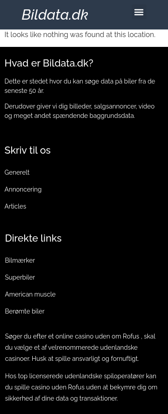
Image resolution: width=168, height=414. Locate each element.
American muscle (30, 294)
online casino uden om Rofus (97, 336)
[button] (139, 11)
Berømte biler (24, 311)
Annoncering (23, 189)
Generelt (17, 172)
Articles (15, 206)
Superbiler (20, 277)
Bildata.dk (55, 14)
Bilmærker (20, 260)
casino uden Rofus (58, 387)
